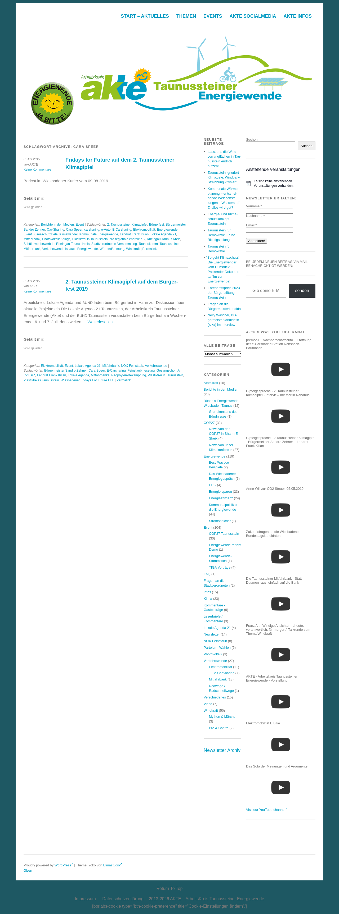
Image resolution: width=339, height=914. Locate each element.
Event (80, 224)
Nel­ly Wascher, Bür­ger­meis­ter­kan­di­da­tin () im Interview (223, 320)
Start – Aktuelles (145, 16)
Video (208, 704)
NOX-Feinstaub (132, 366)
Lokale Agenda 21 (163, 234)
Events (212, 16)
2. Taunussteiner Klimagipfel (127, 224)
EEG (212, 485)
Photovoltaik (213, 654)
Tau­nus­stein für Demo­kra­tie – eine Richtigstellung (221, 235)
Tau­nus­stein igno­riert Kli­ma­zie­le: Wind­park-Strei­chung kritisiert (224, 177)
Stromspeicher (220, 521)
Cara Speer (74, 229)
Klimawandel (68, 234)
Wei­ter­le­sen (101, 321)
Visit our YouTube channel (266, 810)
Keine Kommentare (37, 169)
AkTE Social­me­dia (253, 16)
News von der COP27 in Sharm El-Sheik (224, 433)
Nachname (255, 216)
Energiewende (167, 229)
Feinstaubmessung (141, 370)
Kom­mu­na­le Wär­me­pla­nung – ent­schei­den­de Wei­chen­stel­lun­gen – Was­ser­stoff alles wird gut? (223, 198)
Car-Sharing (55, 229)
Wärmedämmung (112, 249)
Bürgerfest (156, 224)
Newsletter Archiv (222, 750)
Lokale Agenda (78, 375)
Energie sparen (220, 491)
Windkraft (133, 249)
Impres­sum (85, 899)
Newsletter (212, 634)
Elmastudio (112, 865)
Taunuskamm (148, 244)
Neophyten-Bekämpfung (128, 375)
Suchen (251, 139)
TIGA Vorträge (219, 567)
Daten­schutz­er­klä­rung (123, 899)
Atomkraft (211, 383)
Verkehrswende (156, 366)
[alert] (280, 183)
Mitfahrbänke (100, 375)
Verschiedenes (215, 697)
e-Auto (106, 229)
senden (302, 290)
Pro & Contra (219, 728)
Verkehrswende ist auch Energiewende (70, 249)
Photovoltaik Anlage (56, 239)
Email (251, 225)
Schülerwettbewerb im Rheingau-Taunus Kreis (57, 244)
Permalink (149, 249)
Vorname (254, 206)
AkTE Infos (297, 16)
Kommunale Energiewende (98, 234)
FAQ (207, 574)
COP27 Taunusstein (224, 534)
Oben (28, 870)
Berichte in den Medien (57, 224)
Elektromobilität (144, 229)
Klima (208, 599)
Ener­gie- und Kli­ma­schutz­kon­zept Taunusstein (223, 219)
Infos (207, 592)
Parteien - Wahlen (217, 648)
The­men (186, 16)
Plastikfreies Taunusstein (41, 380)
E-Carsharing (121, 229)
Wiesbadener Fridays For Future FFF (87, 380)
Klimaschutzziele (46, 234)
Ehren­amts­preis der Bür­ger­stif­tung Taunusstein (224, 292)
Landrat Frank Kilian (134, 234)
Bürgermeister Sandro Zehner (65, 370)
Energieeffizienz (221, 498)
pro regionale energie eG (127, 239)
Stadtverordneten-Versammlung (114, 244)
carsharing (91, 229)
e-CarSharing (224, 673)
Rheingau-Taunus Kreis (163, 239)
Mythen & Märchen (223, 717)
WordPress (64, 865)
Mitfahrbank (32, 239)
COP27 (209, 423)
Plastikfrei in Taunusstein (90, 239)
